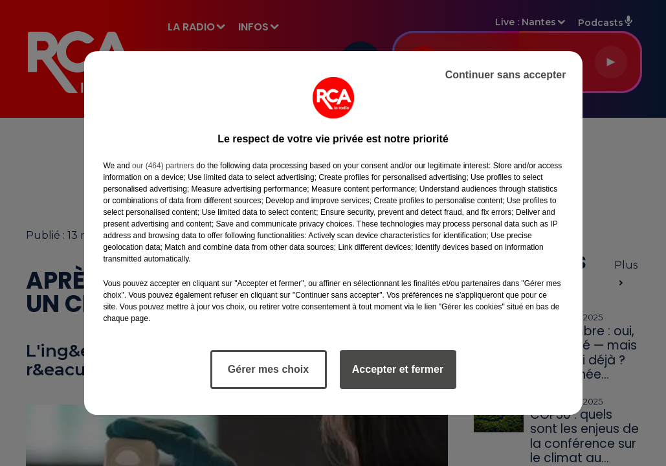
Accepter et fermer (397, 369)
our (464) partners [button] (163, 165)
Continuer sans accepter (505, 74)
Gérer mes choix (268, 369)
